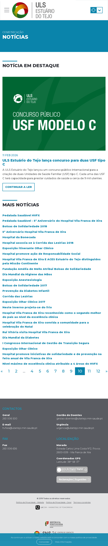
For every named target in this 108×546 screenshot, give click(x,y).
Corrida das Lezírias (17, 296)
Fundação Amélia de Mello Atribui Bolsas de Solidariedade (46, 269)
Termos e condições (82, 502)
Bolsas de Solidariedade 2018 (24, 226)
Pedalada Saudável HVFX (21, 215)
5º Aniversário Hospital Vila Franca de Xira (34, 231)
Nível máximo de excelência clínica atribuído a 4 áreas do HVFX (50, 363)
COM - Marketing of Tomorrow (54, 507)
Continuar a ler (18, 187)
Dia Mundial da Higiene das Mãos (27, 274)
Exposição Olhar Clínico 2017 (23, 301)
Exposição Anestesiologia (22, 279)
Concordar (44, 542)
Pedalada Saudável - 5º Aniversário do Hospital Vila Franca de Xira (52, 220)
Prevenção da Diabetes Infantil (25, 290)
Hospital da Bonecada (19, 237)
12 (98, 371)
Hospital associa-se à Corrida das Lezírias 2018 (38, 242)
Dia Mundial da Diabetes (20, 337)
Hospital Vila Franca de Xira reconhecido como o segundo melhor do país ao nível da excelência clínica (51, 315)
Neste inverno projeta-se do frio (27, 307)
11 (89, 371)
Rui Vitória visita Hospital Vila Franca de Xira (36, 332)
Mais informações (63, 542)
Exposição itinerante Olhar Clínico (28, 248)
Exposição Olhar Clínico (20, 348)
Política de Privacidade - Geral (58, 502)
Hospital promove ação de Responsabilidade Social (41, 253)
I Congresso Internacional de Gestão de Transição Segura (45, 343)
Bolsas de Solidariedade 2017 (24, 285)
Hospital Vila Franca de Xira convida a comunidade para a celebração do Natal (45, 324)
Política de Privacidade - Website (30, 502)
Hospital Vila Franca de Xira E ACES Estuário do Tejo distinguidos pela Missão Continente (51, 261)
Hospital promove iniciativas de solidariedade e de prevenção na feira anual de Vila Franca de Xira (52, 356)
